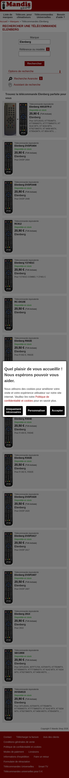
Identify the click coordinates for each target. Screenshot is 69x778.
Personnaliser (36, 410)
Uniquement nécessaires (13, 410)
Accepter (57, 410)
